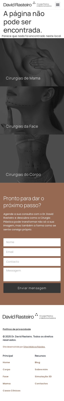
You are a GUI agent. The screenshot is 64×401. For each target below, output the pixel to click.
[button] (57, 4)
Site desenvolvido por (24, 346)
